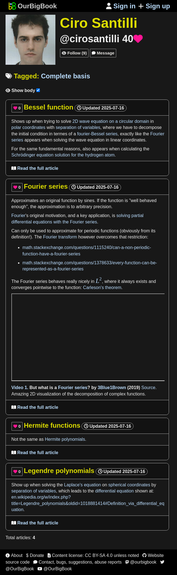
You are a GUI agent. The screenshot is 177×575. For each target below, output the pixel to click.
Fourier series (33, 281)
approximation (52, 206)
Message (103, 53)
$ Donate (35, 555)
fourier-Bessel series (97, 133)
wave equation (90, 140)
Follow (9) (74, 53)
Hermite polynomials (65, 439)
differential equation (114, 491)
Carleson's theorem (102, 287)
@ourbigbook (141, 562)
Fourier (18, 215)
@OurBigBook (54, 568)
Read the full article (34, 168)
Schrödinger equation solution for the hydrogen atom (63, 155)
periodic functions (101, 230)
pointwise (42, 287)
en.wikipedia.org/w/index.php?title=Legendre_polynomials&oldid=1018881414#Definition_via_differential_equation (87, 503)
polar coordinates (28, 127)
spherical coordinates (129, 484)
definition (20, 237)
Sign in (121, 6)
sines (89, 200)
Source (148, 387)
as (42, 439)
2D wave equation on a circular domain (111, 121)
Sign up (154, 6)
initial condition (33, 133)
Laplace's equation (82, 484)
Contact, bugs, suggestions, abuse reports (77, 562)
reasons (72, 148)
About (14, 555)
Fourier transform (60, 237)
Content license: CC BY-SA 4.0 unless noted (93, 555)
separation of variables (78, 127)
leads (76, 491)
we (119, 127)
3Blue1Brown (112, 387)
